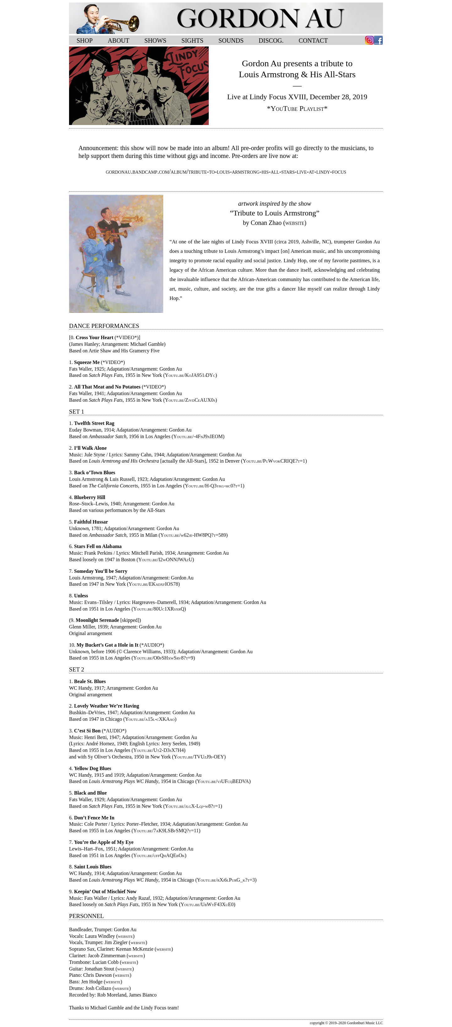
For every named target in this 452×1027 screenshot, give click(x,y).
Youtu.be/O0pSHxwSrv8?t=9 (163, 657)
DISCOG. (271, 40)
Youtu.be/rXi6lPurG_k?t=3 (226, 880)
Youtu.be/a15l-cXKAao (150, 719)
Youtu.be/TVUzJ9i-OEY (199, 756)
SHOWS (155, 40)
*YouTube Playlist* (297, 108)
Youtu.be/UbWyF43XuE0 (207, 904)
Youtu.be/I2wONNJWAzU (165, 559)
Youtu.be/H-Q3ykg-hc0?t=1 (214, 485)
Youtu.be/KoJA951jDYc (190, 375)
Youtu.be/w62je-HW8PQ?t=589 (193, 535)
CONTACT (313, 40)
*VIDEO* (126, 337)
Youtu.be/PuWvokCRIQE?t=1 (274, 461)
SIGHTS (192, 40)
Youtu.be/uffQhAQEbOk (159, 855)
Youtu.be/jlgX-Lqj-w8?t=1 (192, 806)
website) (295, 222)
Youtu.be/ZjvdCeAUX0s (190, 400)
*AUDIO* (152, 645)
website (125, 936)
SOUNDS (231, 40)
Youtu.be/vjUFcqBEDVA (223, 781)
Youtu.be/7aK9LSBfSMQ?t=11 (166, 830)
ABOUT (118, 40)
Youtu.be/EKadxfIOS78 (153, 584)
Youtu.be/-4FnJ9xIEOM (198, 436)
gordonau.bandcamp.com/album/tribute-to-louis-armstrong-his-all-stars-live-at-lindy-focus (226, 171)
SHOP (85, 40)
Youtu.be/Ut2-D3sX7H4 (158, 750)
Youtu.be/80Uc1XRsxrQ (158, 608)
